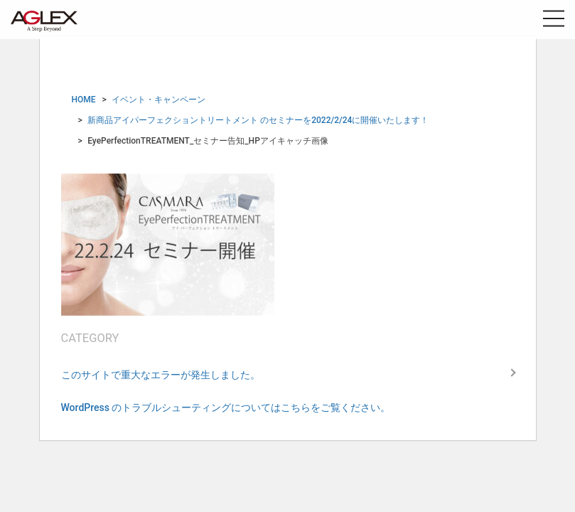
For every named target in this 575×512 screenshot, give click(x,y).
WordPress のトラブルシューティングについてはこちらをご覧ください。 (226, 407)
